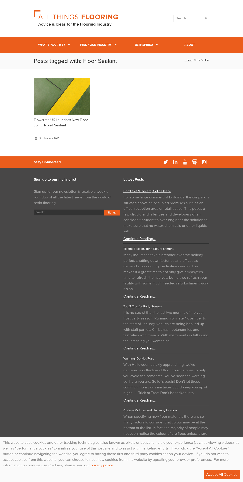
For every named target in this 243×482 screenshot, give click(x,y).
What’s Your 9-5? (51, 45)
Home (188, 60)
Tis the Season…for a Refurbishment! (148, 249)
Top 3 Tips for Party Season (142, 306)
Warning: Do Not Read (138, 358)
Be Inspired (144, 45)
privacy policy (102, 465)
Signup (112, 212)
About (189, 45)
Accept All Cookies (221, 474)
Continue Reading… (139, 239)
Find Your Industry (96, 45)
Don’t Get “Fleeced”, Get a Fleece (147, 191)
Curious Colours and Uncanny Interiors (150, 410)
